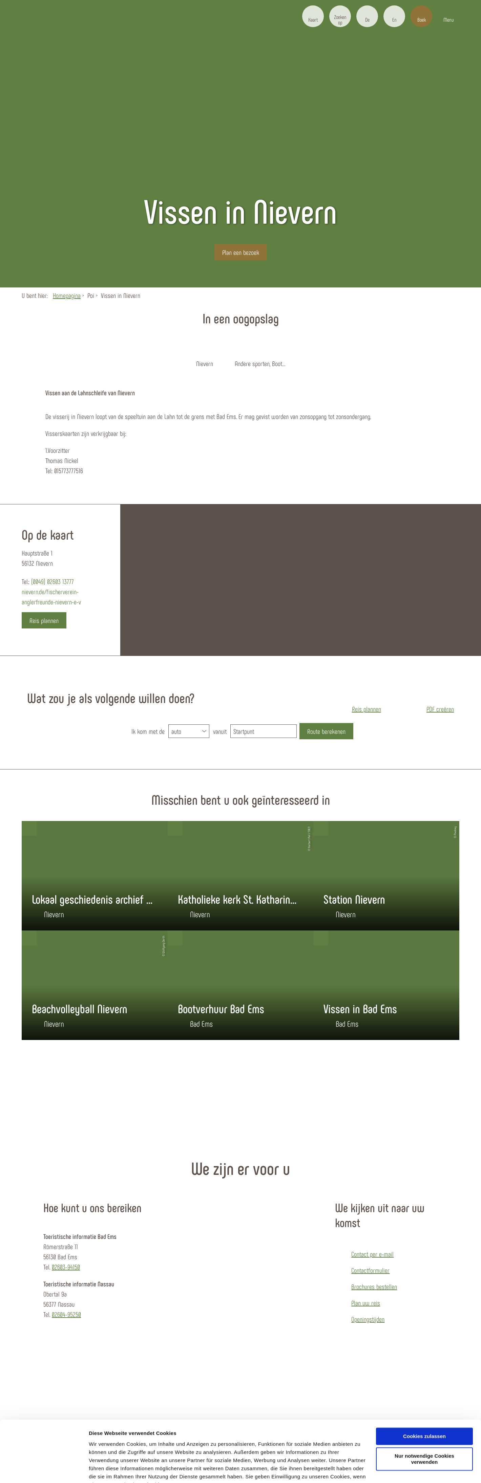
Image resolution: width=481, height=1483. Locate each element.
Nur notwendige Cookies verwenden (424, 1425)
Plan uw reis (365, 1303)
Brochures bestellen (374, 1286)
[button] (313, 16)
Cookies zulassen (424, 1402)
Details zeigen (106, 1469)
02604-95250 (66, 1314)
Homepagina (67, 295)
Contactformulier (370, 1270)
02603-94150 (66, 1267)
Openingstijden (367, 1319)
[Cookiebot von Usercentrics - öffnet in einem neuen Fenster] (44, 1470)
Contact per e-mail (372, 1254)
